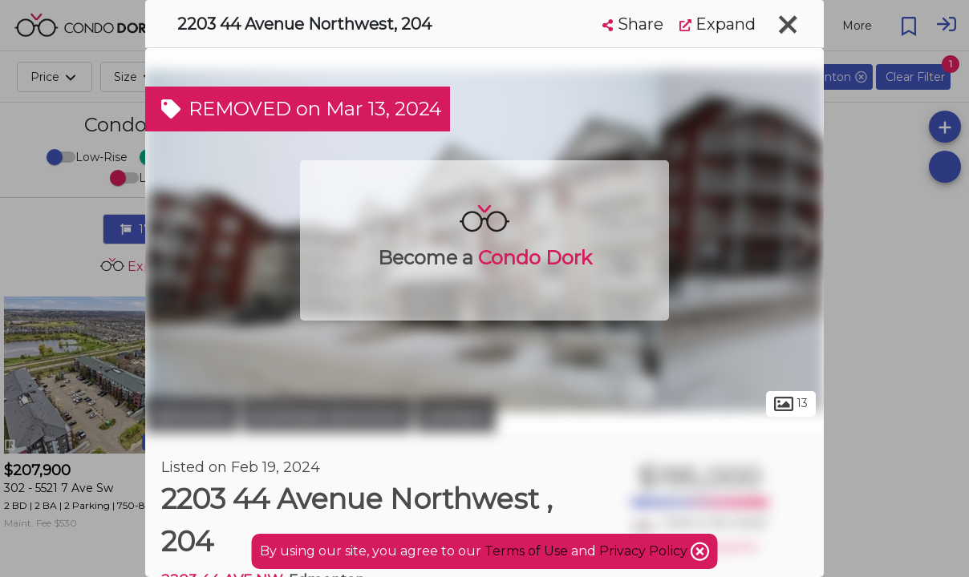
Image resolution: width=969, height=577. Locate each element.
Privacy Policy (645, 551)
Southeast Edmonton (327, 415)
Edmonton (191, 415)
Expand (717, 24)
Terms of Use (526, 551)
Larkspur (456, 415)
